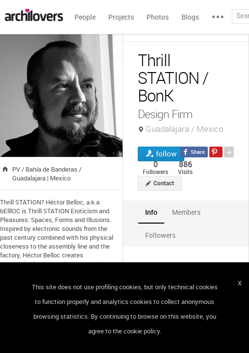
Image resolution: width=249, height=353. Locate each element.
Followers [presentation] (160, 235)
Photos (158, 17)
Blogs (190, 17)
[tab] (151, 212)
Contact (163, 183)
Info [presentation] (151, 212)
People (85, 17)
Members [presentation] (186, 212)
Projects (121, 17)
